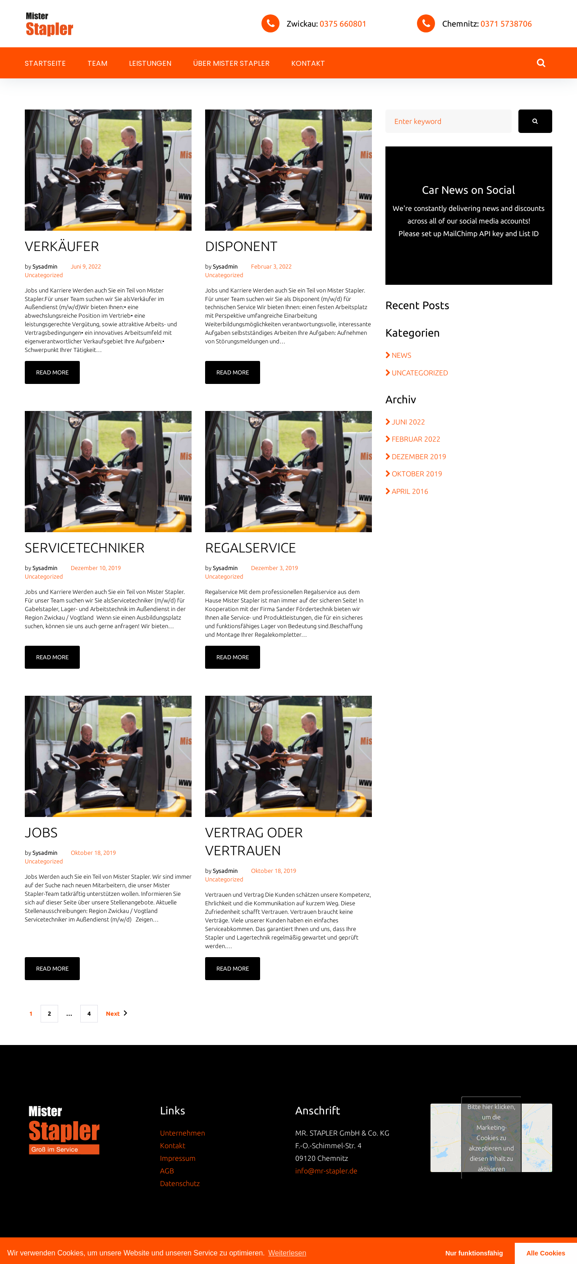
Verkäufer (62, 246)
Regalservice (250, 547)
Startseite (45, 63)
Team (97, 63)
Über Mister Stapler (231, 63)
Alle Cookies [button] (546, 1253)
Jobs (41, 832)
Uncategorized (44, 275)
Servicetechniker (85, 547)
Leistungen (150, 63)
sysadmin (44, 266)
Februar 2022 (416, 439)
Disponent (241, 246)
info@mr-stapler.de (326, 1171)
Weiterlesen (287, 1253)
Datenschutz (180, 1183)
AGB (167, 1171)
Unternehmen (182, 1133)
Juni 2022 (408, 422)
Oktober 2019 (417, 474)
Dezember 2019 (419, 456)
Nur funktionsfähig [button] (474, 1253)
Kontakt (308, 63)
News (401, 355)
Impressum (178, 1158)
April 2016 (410, 491)
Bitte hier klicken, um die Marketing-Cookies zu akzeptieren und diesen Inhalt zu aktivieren (491, 1137)
